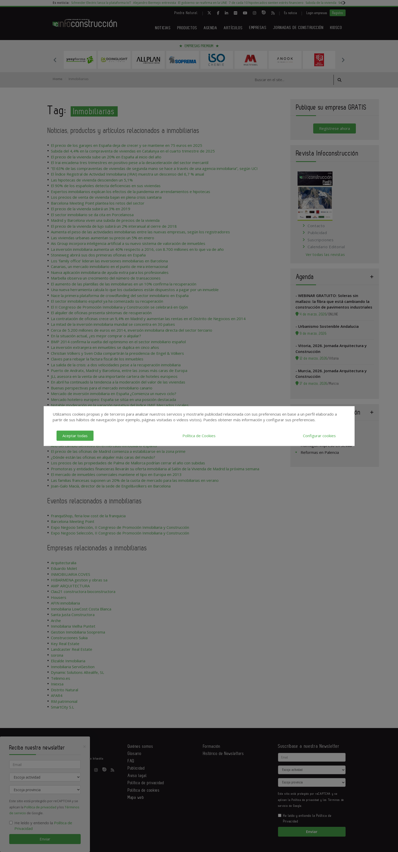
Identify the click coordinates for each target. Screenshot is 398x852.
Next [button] (343, 59)
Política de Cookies (199, 435)
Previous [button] (55, 59)
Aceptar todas (75, 435)
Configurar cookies (319, 435)
